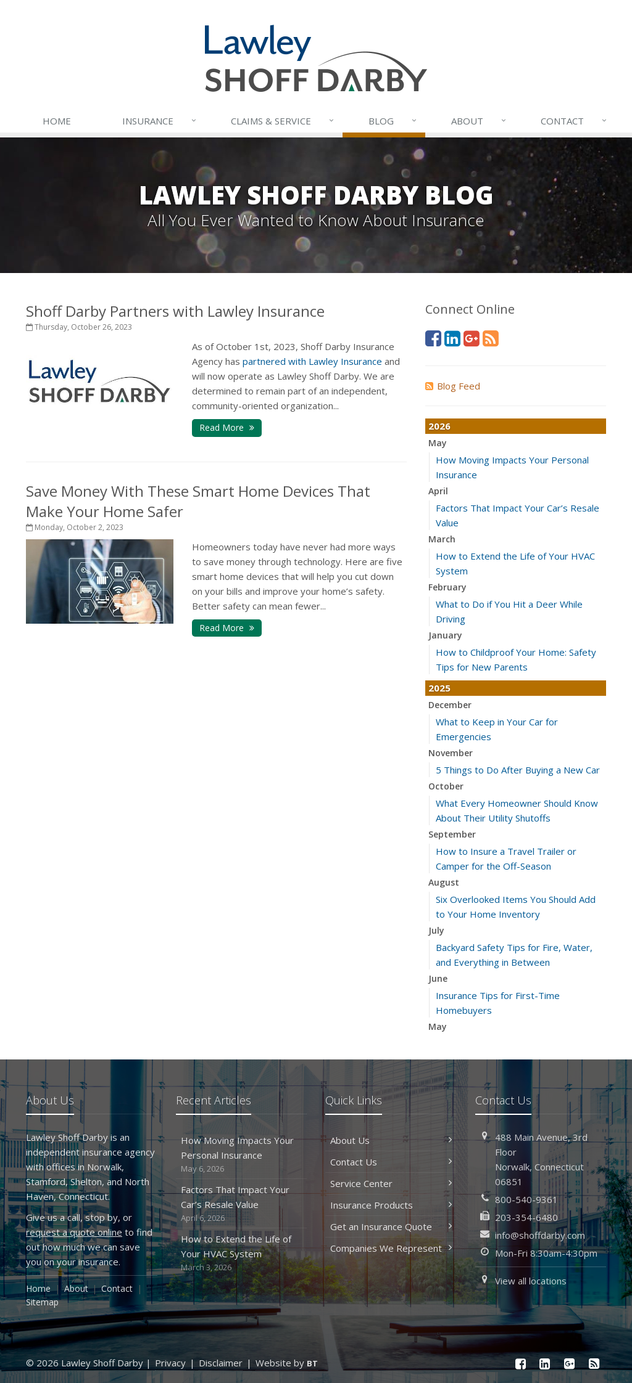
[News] (491, 338)
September (452, 834)
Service (283, 121)
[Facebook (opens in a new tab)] (433, 338)
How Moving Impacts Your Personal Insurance (241, 1154)
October (446, 786)
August (443, 882)
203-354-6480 (526, 1217)
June (437, 978)
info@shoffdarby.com (540, 1235)
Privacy (170, 1362)
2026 (439, 426)
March (441, 539)
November (450, 753)
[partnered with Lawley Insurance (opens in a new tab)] (312, 361)
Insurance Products (391, 1205)
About (479, 121)
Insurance (160, 121)
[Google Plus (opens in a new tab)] (472, 338)
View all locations (531, 1281)
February (447, 587)
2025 (439, 688)
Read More (226, 427)
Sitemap (42, 1302)
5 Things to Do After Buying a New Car (518, 770)
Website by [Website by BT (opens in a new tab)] (287, 1362)
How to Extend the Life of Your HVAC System (241, 1253)
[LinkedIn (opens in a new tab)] (452, 338)
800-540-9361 (526, 1199)
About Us (391, 1140)
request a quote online (74, 1232)
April (438, 491)
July (436, 930)
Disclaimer (221, 1362)
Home (57, 121)
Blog (393, 121)
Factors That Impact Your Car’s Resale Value (241, 1204)
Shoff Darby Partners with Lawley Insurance (175, 311)
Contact (575, 121)
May (437, 443)
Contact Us (391, 1162)
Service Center (391, 1183)
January (445, 635)
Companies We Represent (391, 1248)
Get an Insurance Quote (391, 1226)
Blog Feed (452, 386)
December (450, 705)
